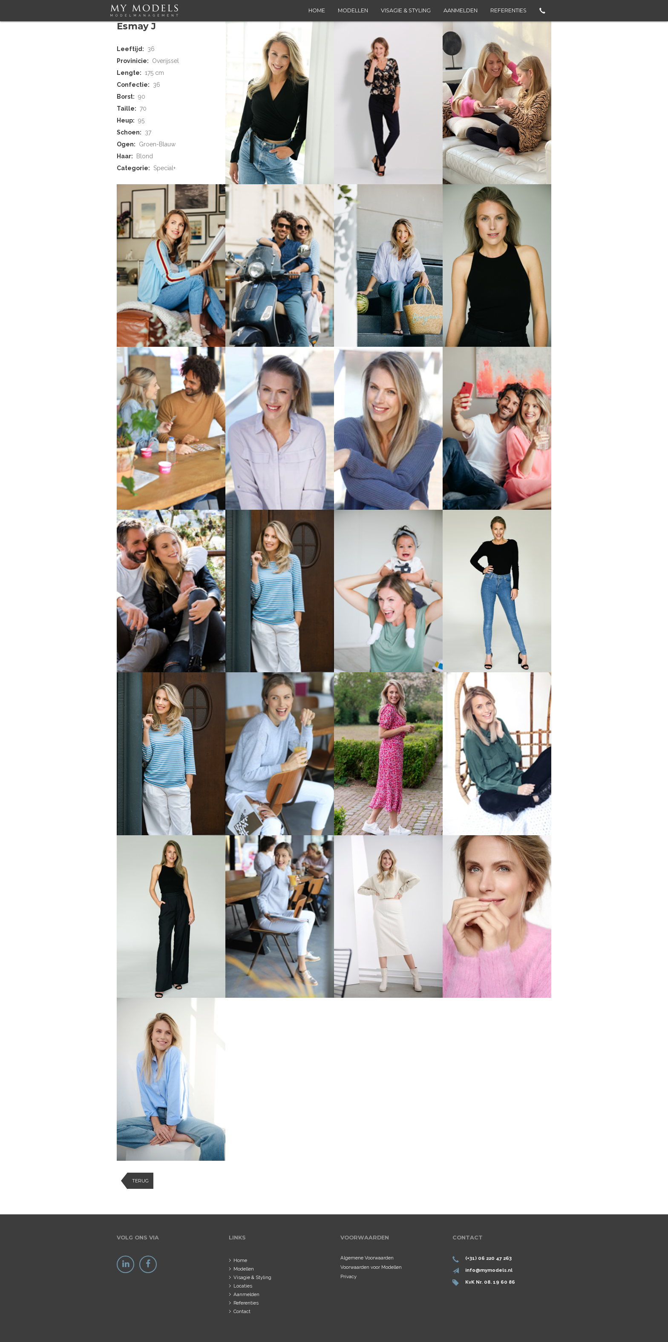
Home (316, 10)
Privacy (348, 1276)
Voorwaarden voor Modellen (371, 1267)
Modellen (353, 10)
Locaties (242, 1286)
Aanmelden (460, 10)
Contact (241, 1311)
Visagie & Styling (406, 10)
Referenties (508, 10)
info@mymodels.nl (489, 1270)
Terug (140, 1181)
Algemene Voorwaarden (367, 1258)
